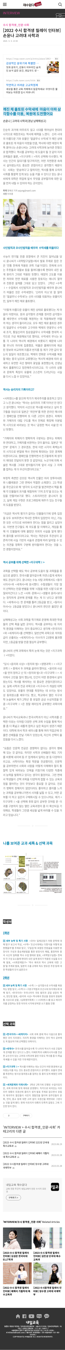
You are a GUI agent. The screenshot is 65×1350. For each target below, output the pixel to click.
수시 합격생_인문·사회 (40, 1127)
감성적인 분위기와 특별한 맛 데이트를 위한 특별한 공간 (22, 63)
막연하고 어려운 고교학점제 (22, 85)
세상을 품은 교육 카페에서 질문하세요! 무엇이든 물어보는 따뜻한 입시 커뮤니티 (32, 90)
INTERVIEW (12, 1127)
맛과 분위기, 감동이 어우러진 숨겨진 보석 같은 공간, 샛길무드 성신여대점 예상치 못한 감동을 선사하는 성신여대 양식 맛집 (23, 68)
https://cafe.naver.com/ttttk (20, 80)
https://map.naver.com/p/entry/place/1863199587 (29, 58)
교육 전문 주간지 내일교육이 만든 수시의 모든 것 (26, 1190)
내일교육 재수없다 (32, 4)
